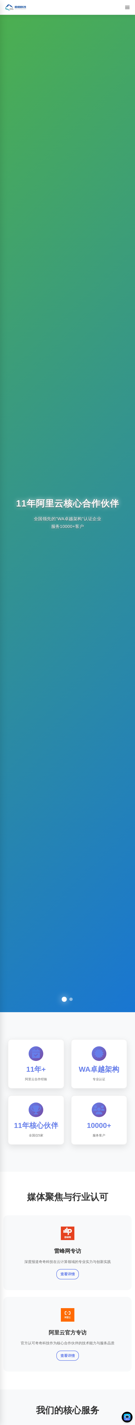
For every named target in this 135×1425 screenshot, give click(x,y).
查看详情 (67, 1274)
